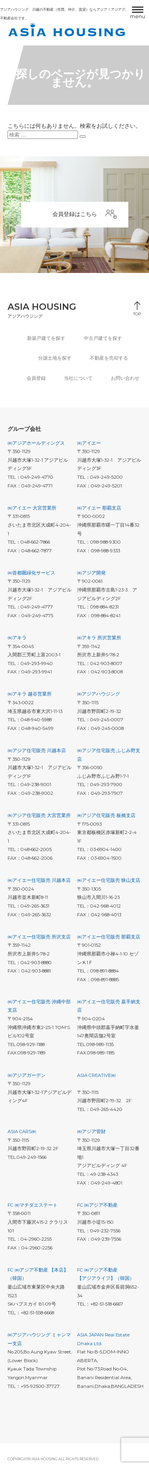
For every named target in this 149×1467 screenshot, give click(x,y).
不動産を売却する (109, 358)
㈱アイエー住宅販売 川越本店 (39, 880)
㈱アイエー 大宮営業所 (32, 508)
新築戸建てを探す (46, 338)
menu (137, 16)
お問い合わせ (125, 378)
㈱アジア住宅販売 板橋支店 (106, 815)
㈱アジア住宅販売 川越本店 (37, 750)
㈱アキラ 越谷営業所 (30, 694)
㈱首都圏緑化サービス (31, 573)
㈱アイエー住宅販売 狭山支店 (108, 880)
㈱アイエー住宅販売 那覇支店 (108, 937)
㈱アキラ (17, 638)
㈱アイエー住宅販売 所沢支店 (39, 937)
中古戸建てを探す (103, 338)
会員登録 (36, 378)
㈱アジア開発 (91, 573)
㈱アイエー (89, 443)
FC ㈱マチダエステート (33, 1205)
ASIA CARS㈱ (22, 1131)
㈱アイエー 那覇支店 (99, 508)
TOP (137, 312)
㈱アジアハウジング (98, 694)
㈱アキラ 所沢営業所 (99, 638)
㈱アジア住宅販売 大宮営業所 (39, 815)
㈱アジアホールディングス (36, 443)
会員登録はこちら (84, 214)
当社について (78, 378)
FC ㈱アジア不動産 (97, 1205)
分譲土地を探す (55, 358)
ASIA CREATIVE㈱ (96, 1075)
